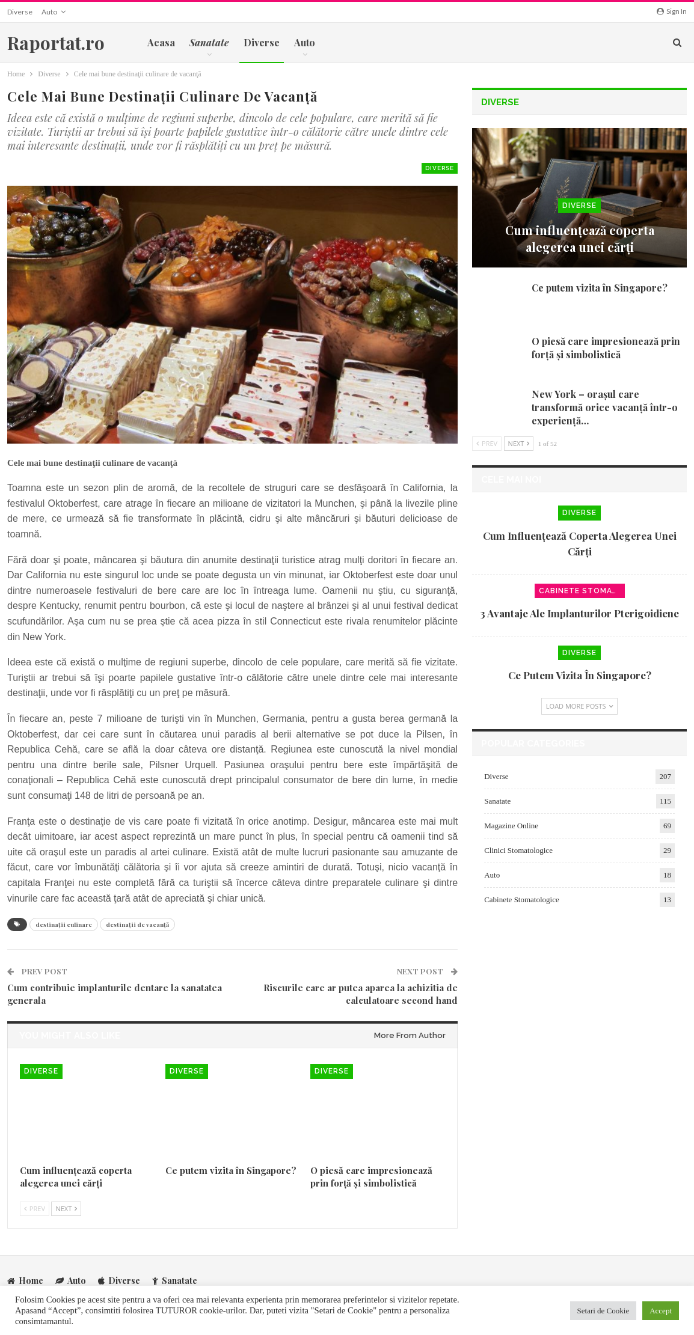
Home (25, 1280)
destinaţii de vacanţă (137, 924)
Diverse (19, 11)
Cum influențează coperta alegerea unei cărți (579, 238)
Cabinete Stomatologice (582, 591)
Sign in (672, 11)
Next (66, 1208)
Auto (49, 11)
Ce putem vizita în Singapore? (600, 287)
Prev (34, 1208)
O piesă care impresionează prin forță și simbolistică (606, 348)
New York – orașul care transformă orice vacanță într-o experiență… (605, 407)
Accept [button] (660, 1310)
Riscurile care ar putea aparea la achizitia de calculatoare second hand (360, 994)
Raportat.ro (56, 43)
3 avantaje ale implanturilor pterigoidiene (579, 613)
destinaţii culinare (63, 924)
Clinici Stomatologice (518, 850)
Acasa (161, 42)
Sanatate (497, 800)
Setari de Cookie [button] (603, 1310)
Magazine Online (511, 825)
